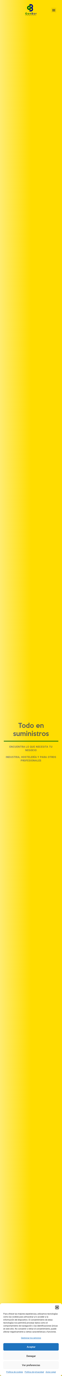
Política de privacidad (34, 1372)
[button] (57, 1307)
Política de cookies (14, 1372)
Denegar (31, 1356)
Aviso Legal (51, 1372)
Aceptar (31, 1346)
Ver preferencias (31, 1365)
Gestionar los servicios (31, 1338)
